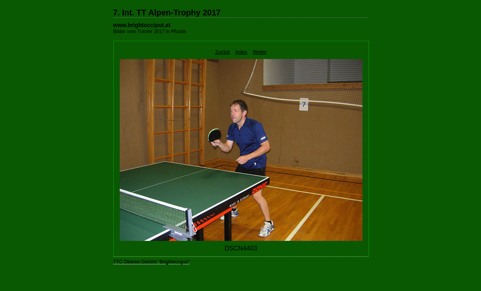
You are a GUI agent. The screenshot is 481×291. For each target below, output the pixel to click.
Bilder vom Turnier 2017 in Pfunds (149, 31)
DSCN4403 (241, 248)
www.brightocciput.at (142, 25)
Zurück (222, 52)
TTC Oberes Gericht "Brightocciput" (151, 262)
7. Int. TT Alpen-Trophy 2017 (167, 12)
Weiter (260, 52)
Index (241, 52)
